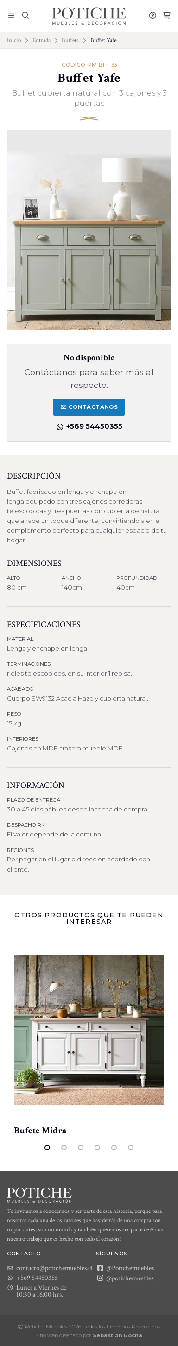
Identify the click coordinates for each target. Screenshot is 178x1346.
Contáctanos (89, 407)
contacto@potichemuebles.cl (50, 1268)
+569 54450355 (89, 426)
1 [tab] (47, 1147)
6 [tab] (131, 1147)
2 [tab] (64, 1147)
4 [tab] (97, 1147)
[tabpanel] (89, 1038)
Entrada (41, 40)
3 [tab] (80, 1147)
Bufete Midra (40, 1130)
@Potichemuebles (125, 1268)
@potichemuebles (124, 1278)
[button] (11, 16)
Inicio (14, 40)
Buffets (70, 40)
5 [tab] (114, 1147)
